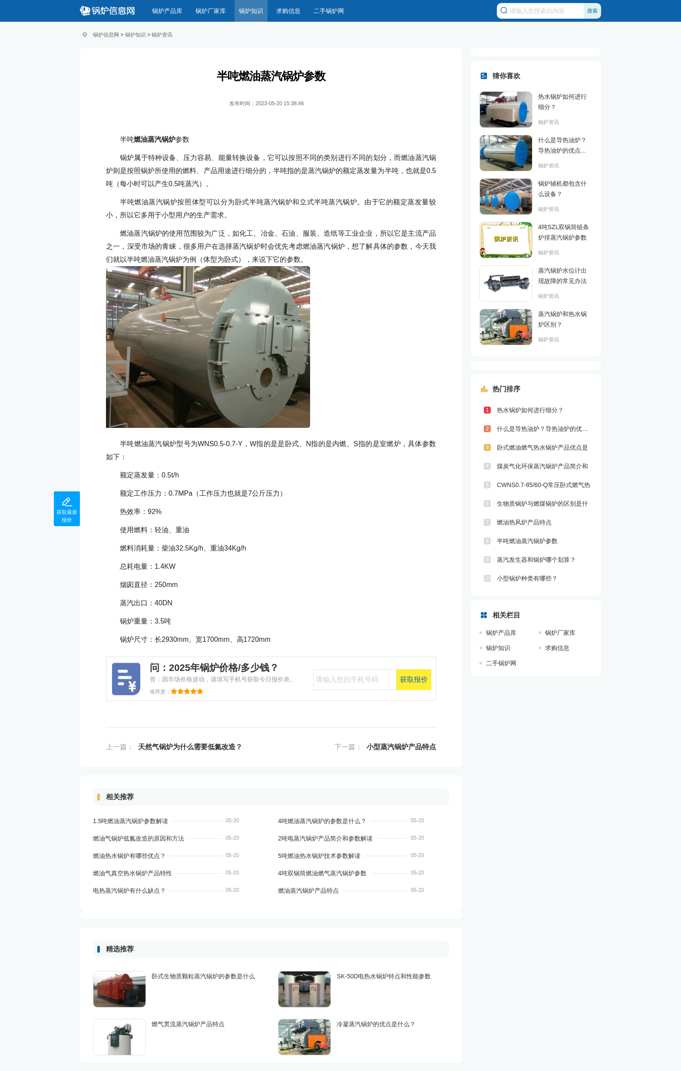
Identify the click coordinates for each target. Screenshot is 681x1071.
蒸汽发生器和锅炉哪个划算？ (536, 559)
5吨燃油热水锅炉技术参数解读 (319, 855)
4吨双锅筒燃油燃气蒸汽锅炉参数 (322, 873)
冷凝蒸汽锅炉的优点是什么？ (376, 1024)
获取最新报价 (66, 508)
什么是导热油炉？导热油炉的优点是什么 (562, 146)
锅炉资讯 (162, 35)
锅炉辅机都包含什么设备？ (562, 188)
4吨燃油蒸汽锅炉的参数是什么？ (322, 820)
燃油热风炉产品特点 (524, 522)
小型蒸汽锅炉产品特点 (401, 747)
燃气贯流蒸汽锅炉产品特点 (188, 1024)
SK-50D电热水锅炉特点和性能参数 (384, 976)
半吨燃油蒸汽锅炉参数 (527, 540)
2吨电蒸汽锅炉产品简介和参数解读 (325, 838)
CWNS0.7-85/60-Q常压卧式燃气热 (543, 484)
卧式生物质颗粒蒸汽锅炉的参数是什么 (203, 976)
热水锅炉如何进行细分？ (562, 101)
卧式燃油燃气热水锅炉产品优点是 (542, 447)
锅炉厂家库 (210, 10)
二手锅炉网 (329, 10)
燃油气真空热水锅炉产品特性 (132, 873)
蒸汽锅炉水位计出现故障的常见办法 (562, 275)
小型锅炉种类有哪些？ (527, 578)
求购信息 (288, 10)
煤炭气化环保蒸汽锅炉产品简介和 (542, 466)
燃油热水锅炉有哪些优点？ (129, 855)
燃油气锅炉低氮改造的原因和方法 (138, 838)
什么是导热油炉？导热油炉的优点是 (544, 428)
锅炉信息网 (106, 35)
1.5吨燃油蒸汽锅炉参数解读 (130, 820)
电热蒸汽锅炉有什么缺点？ (129, 890)
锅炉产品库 (167, 10)
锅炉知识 (251, 10)
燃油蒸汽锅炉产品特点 (308, 890)
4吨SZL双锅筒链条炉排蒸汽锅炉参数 (563, 232)
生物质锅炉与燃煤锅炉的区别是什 (542, 503)
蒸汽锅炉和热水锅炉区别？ (562, 319)
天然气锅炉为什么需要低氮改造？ (190, 747)
